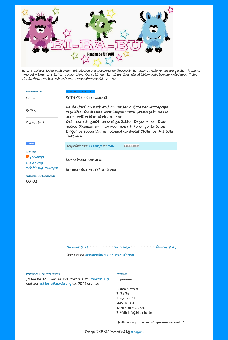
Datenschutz (99, 279)
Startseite (122, 247)
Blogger (137, 331)
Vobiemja (36, 157)
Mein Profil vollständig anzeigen (42, 165)
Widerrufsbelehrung (55, 283)
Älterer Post (166, 247)
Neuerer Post (77, 247)
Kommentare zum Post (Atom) (109, 255)
